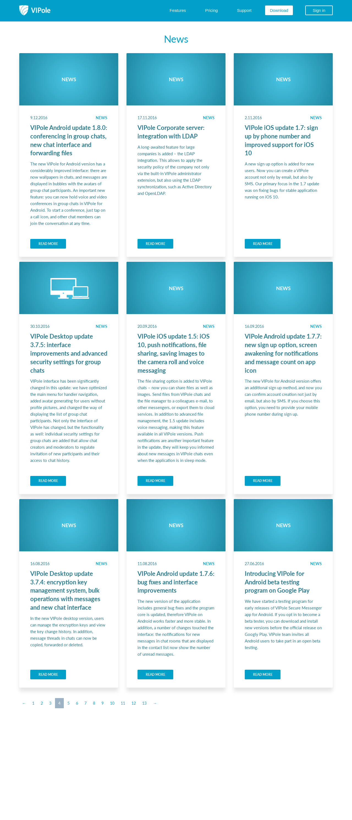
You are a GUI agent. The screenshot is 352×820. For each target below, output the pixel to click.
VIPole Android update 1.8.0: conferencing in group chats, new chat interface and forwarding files (68, 140)
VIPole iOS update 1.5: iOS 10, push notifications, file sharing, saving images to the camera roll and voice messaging (174, 353)
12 (133, 703)
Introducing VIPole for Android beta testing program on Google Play (277, 582)
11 (123, 703)
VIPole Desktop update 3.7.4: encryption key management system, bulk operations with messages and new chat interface (65, 590)
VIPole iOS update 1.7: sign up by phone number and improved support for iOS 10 (281, 140)
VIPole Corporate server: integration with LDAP (171, 131)
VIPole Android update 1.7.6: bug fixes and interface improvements (176, 582)
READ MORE (48, 243)
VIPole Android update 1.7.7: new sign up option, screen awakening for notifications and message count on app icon (283, 353)
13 (144, 703)
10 (112, 703)
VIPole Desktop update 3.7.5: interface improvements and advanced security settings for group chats (68, 353)
